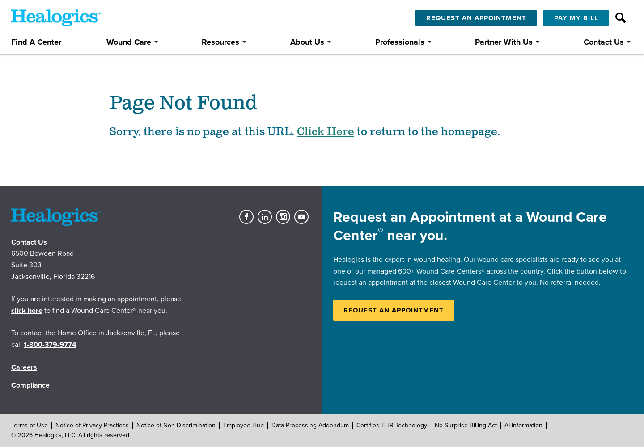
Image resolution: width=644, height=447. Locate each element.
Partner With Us (504, 42)
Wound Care (128, 42)
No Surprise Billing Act (466, 425)
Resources (220, 42)
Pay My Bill (576, 18)
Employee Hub (243, 425)
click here (26, 310)
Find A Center (36, 42)
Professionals (399, 42)
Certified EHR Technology (391, 425)
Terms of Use (29, 425)
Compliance (30, 385)
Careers (24, 367)
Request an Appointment (393, 310)
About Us (307, 42)
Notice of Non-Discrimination (176, 425)
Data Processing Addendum (310, 425)
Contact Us (604, 42)
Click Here (325, 132)
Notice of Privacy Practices (92, 425)
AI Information (523, 425)
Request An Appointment (476, 18)
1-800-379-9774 (50, 344)
